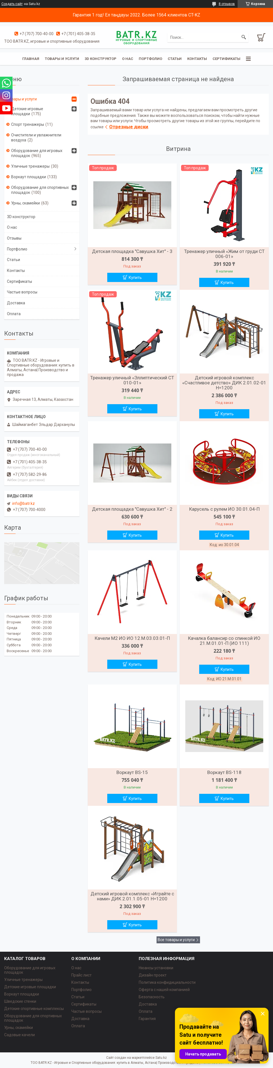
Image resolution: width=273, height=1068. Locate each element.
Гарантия (147, 1018)
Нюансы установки (156, 968)
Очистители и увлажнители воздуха (36, 137)
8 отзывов (227, 4)
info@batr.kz (23, 503)
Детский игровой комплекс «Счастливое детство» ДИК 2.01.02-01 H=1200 (224, 382)
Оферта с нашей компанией (164, 989)
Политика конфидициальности (167, 982)
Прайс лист (81, 975)
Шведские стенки (20, 1001)
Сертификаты (226, 59)
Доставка (16, 303)
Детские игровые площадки (27, 111)
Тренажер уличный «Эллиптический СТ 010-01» (132, 380)
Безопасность (152, 997)
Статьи (175, 59)
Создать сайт (12, 4)
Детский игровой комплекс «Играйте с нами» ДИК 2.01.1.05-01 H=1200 (132, 896)
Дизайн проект (153, 975)
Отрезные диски (128, 126)
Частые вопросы (22, 292)
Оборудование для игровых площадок (36, 153)
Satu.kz (161, 1058)
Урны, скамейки (25, 203)
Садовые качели (19, 1035)
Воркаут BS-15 (132, 772)
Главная (30, 59)
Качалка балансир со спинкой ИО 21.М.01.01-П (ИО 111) (224, 641)
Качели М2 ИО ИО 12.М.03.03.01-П (132, 638)
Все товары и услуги (176, 939)
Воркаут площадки (28, 177)
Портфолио (150, 59)
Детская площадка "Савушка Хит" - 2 (132, 509)
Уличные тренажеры (30, 166)
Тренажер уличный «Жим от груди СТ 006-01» (224, 254)
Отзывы (14, 238)
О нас (127, 59)
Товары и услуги (62, 59)
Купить (135, 277)
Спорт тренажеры (27, 124)
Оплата (14, 314)
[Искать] (243, 37)
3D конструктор (100, 59)
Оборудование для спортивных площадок (40, 190)
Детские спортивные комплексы (34, 1008)
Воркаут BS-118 (224, 772)
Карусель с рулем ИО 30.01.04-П (224, 509)
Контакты (197, 59)
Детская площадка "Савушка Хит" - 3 (132, 251)
